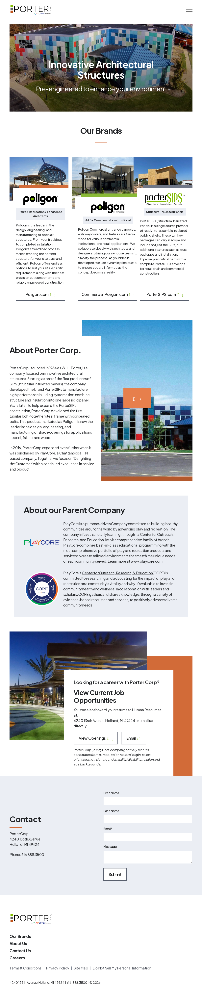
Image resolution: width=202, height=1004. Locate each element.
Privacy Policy (57, 968)
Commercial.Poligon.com (108, 294)
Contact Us (20, 950)
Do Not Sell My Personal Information (122, 968)
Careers (17, 957)
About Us (18, 943)
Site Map (81, 968)
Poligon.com (41, 294)
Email (133, 738)
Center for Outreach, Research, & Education (117, 573)
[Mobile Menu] (189, 10)
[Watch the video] (137, 398)
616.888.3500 (32, 854)
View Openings (96, 738)
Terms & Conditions (26, 968)
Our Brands (20, 936)
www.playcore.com (147, 561)
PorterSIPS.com (164, 294)
